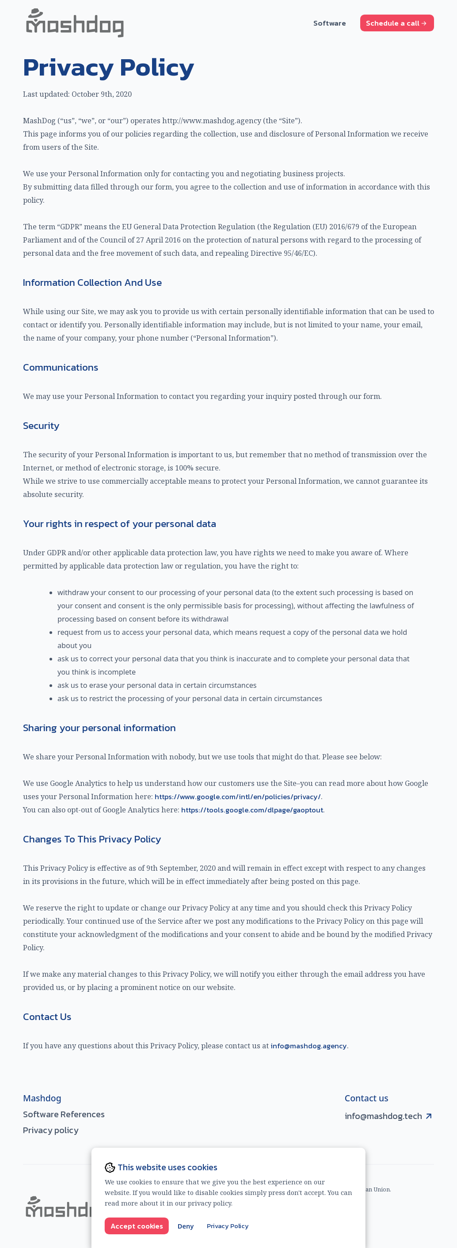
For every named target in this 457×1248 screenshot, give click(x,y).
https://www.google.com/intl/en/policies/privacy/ (238, 796)
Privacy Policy (228, 1226)
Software (329, 22)
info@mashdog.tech (383, 1116)
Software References (64, 1114)
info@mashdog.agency (308, 1045)
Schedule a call (396, 23)
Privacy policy (51, 1130)
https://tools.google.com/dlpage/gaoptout (252, 809)
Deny (186, 1225)
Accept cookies (136, 1226)
